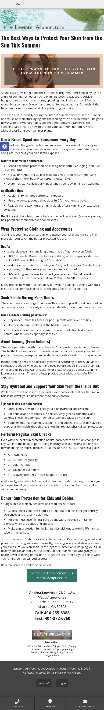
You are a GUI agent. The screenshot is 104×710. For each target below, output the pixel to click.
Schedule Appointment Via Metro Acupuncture (52, 575)
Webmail (43, 683)
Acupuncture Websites (26, 668)
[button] (4, 146)
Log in (62, 683)
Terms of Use (55, 672)
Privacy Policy (72, 672)
